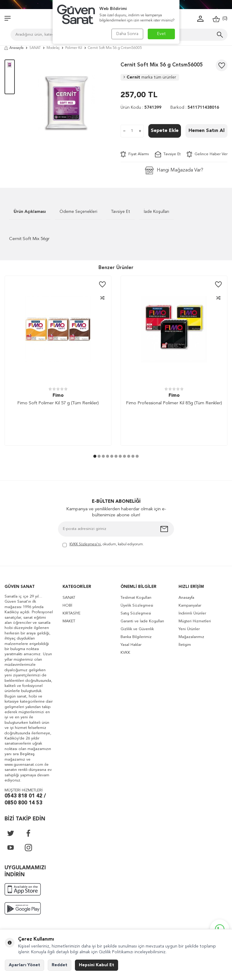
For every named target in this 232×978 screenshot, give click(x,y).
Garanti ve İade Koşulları (142, 621)
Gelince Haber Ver (207, 154)
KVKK (125, 653)
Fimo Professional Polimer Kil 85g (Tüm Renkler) (174, 403)
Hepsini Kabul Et (96, 965)
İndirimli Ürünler (192, 613)
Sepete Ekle (165, 130)
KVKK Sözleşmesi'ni (85, 544)
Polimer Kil (73, 48)
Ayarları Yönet (24, 965)
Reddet (59, 965)
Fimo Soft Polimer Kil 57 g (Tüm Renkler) (58, 403)
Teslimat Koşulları (136, 598)
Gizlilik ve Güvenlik (137, 629)
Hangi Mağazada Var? (174, 170)
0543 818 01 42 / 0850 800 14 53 (25, 800)
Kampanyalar (190, 606)
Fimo (58, 395)
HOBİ (67, 606)
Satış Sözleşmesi (136, 613)
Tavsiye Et (168, 154)
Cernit (150, 77)
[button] (94, 456)
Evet (161, 34)
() (220, 19)
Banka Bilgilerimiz (136, 637)
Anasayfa (14, 48)
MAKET (69, 621)
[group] (67, 103)
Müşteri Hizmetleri (195, 621)
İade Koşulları (156, 212)
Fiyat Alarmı (135, 154)
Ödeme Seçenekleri (78, 212)
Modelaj (53, 48)
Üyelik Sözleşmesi (137, 606)
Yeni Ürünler (189, 629)
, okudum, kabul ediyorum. (103, 545)
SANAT (35, 48)
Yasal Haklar (131, 645)
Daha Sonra (127, 34)
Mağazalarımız (191, 637)
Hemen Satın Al (206, 130)
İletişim (185, 645)
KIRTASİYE (71, 613)
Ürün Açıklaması (30, 212)
